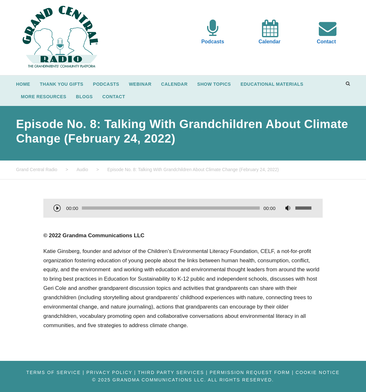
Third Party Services (171, 372)
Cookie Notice (318, 372)
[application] (183, 208)
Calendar (269, 41)
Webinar (140, 84)
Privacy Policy (109, 372)
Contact (326, 41)
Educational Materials (271, 84)
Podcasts (212, 41)
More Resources (43, 96)
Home (23, 84)
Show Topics (214, 84)
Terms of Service (53, 372)
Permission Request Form (250, 372)
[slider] (171, 208)
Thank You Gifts (61, 84)
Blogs (84, 96)
